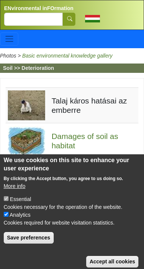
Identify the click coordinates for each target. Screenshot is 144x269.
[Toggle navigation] (9, 39)
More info (14, 192)
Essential (20, 205)
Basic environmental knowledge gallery (67, 56)
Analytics (20, 220)
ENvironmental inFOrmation (38, 8)
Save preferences (28, 243)
